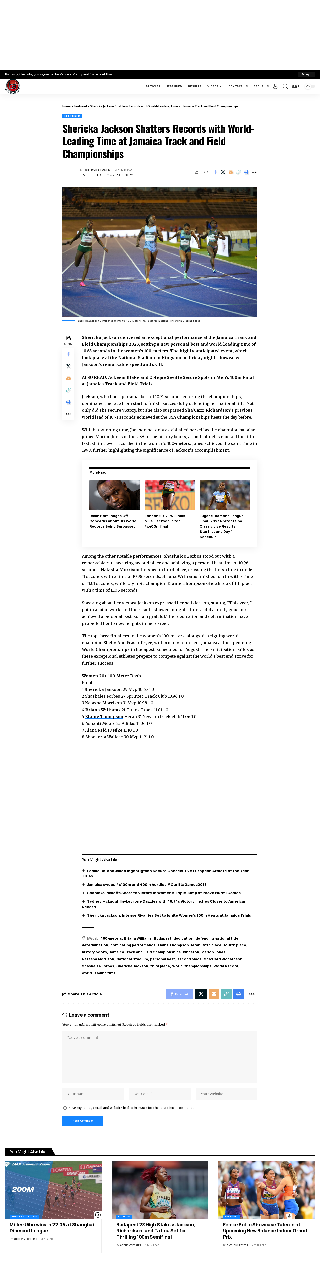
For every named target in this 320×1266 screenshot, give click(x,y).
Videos (33, 1217)
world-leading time (99, 973)
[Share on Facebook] (215, 172)
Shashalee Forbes (98, 966)
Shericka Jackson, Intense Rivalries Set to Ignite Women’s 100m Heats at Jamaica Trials (169, 915)
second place (190, 959)
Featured (80, 106)
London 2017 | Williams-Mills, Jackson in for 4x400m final (166, 521)
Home (66, 106)
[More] (254, 172)
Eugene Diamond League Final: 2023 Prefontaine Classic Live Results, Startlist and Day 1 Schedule (222, 526)
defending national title (217, 938)
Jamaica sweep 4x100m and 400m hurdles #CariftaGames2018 (147, 884)
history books (94, 952)
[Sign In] (275, 86)
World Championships (106, 649)
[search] (285, 86)
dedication (184, 938)
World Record (226, 966)
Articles (18, 1217)
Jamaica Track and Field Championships (145, 952)
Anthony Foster (98, 169)
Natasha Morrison (98, 959)
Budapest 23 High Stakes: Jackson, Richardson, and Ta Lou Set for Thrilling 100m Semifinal (156, 1231)
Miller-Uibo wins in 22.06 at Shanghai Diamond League (52, 1228)
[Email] (230, 172)
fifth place (212, 945)
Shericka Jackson (100, 337)
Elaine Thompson (104, 716)
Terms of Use (101, 74)
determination (95, 945)
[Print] (246, 172)
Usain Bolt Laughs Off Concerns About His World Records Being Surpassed (113, 521)
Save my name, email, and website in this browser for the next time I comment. (131, 1108)
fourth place (235, 945)
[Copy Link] (238, 172)
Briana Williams (180, 576)
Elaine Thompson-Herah (194, 583)
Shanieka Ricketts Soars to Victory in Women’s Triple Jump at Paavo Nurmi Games (164, 892)
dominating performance (133, 945)
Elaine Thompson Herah (179, 945)
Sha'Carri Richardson (223, 959)
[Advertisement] (160, 35)
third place (160, 966)
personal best (162, 959)
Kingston (191, 952)
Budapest (163, 938)
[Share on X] (223, 172)
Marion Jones (214, 952)
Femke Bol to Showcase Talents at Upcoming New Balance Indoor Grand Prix (265, 1231)
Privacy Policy (71, 74)
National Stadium (132, 959)
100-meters (111, 938)
